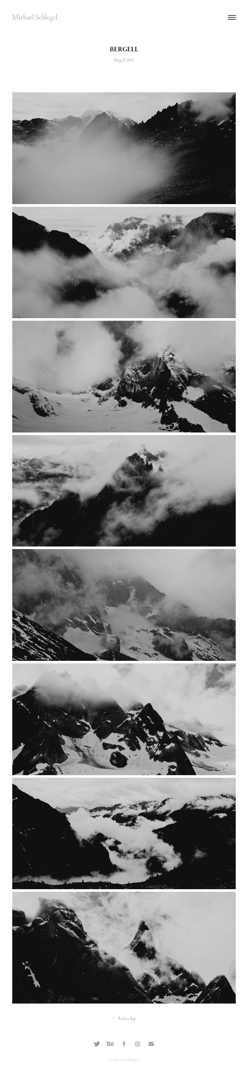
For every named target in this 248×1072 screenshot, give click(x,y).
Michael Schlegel (34, 17)
